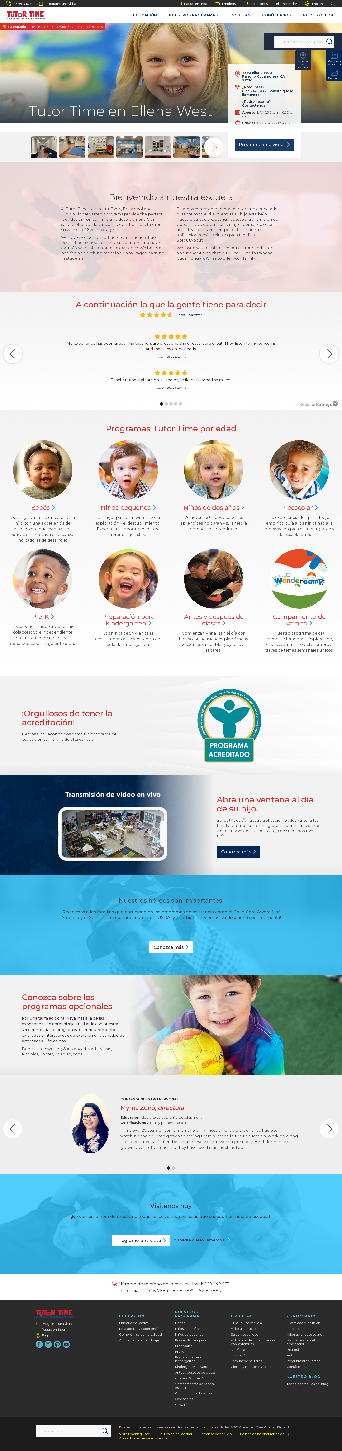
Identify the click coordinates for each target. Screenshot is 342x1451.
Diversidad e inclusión (303, 1323)
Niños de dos (213, 507)
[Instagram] (48, 1344)
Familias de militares (246, 1361)
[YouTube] (66, 1344)
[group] (44, 147)
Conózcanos (276, 15)
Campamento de (299, 620)
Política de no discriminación (262, 1434)
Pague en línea (192, 3)
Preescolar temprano (191, 1340)
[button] (161, 404)
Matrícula (238, 1349)
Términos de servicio (216, 1434)
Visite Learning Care (134, 1434)
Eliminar (93, 27)
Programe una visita (57, 3)
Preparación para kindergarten (188, 1359)
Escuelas (240, 15)
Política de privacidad (175, 1434)
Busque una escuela (246, 1323)
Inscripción (239, 1355)
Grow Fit (181, 1405)
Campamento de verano (194, 1393)
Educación (145, 15)
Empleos (225, 3)
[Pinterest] (57, 1344)
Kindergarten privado (191, 1367)
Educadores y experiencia (139, 1329)
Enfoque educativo (134, 1323)
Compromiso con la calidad (140, 1334)
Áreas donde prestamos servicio (144, 1438)
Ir (78, 27)
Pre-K (179, 1351)
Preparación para (128, 620)
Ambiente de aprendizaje (139, 1340)
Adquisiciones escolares (305, 1334)
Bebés (180, 1323)
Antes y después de (214, 620)
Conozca (238, 851)
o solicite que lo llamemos (199, 1240)
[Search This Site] (73, 1431)
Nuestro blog (319, 15)
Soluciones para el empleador (270, 3)
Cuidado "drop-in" (189, 1378)
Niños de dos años (189, 1334)
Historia (292, 1355)
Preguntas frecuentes (303, 1361)
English (314, 3)
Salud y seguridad (244, 1334)
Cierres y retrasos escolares (252, 1367)
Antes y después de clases (195, 1372)
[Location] (293, 42)
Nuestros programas (193, 15)
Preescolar (183, 1346)
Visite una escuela (244, 1329)
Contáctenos (253, 105)
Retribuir (293, 1349)
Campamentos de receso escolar (195, 1385)
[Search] (321, 42)
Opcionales (184, 1399)
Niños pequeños (187, 1329)
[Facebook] (39, 1344)
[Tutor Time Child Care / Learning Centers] (23, 14)
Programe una (141, 1240)
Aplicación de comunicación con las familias (253, 1342)
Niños (128, 507)
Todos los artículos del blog (307, 1384)
